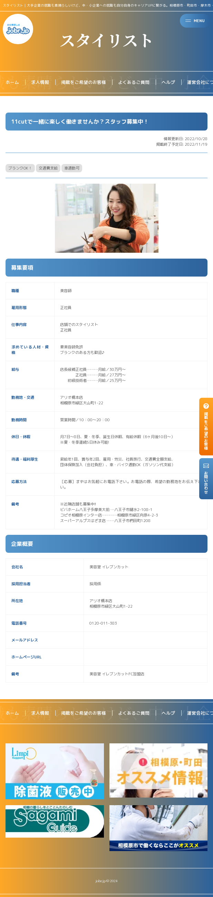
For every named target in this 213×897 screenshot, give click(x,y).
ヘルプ (168, 82)
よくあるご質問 (133, 82)
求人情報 (40, 82)
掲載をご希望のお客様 (83, 82)
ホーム (12, 82)
